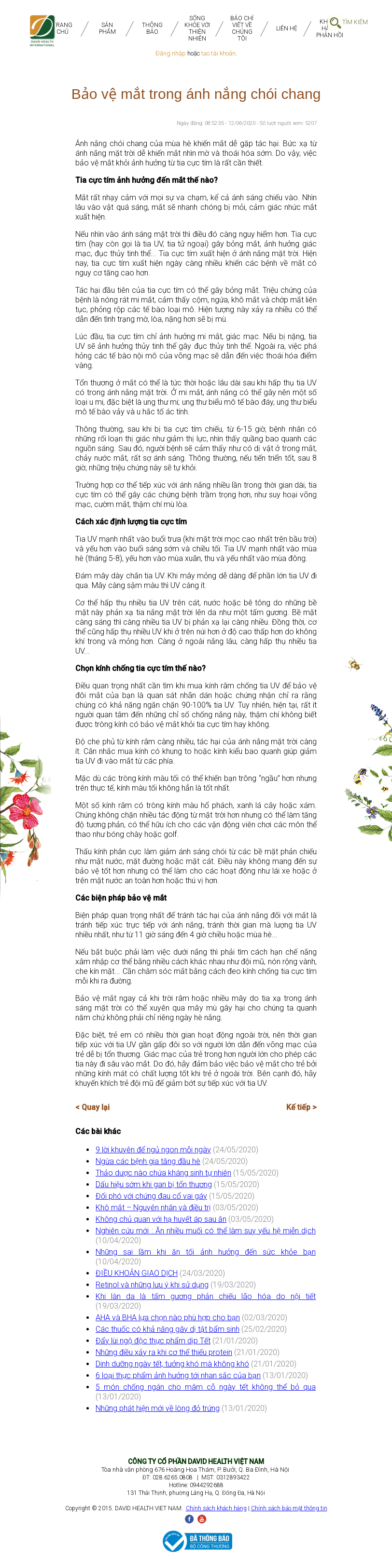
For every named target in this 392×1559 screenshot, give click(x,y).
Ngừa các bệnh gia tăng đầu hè (148, 1161)
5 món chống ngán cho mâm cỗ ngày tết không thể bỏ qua (206, 1387)
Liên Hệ (286, 28)
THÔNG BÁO (152, 28)
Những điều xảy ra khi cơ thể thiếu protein (164, 1352)
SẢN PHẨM (107, 28)
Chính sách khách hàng (216, 1508)
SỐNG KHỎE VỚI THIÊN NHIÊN (197, 28)
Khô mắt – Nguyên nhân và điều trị (153, 1207)
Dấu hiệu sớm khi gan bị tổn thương (154, 1184)
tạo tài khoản (218, 53)
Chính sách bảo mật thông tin (289, 1508)
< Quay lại (92, 1107)
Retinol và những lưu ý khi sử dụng (152, 1284)
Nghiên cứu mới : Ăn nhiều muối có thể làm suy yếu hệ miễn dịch (206, 1230)
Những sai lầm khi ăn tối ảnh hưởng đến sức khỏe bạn (206, 1252)
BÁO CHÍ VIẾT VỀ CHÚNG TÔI (241, 28)
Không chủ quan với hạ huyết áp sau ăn (161, 1219)
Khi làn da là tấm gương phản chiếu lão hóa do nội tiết (206, 1296)
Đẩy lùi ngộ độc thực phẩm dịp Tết (153, 1340)
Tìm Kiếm (355, 22)
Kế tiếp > (301, 1107)
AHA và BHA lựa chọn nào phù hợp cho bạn (168, 1317)
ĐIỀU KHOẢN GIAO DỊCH (137, 1273)
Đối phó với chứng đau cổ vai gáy (151, 1196)
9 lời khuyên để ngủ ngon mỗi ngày (153, 1149)
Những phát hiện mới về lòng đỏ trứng (158, 1408)
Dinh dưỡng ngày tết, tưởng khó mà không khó (172, 1363)
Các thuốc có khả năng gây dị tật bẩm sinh (167, 1329)
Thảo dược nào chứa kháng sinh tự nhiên (163, 1172)
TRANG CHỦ (62, 28)
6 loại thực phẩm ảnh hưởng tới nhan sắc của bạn (178, 1375)
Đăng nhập (170, 53)
